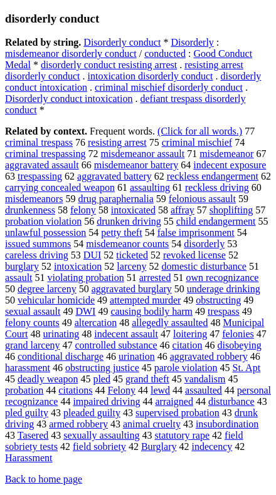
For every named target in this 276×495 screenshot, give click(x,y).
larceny (131, 266)
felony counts (32, 322)
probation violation (43, 221)
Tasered (33, 435)
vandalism (205, 379)
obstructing (218, 300)
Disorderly (192, 42)
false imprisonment (196, 232)
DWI (85, 311)
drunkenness (30, 210)
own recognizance (222, 277)
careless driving (36, 255)
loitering (190, 334)
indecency (211, 446)
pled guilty (26, 412)
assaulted (203, 390)
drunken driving (129, 221)
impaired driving (106, 401)
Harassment (29, 457)
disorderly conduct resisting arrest (109, 64)
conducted (165, 53)
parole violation (186, 367)
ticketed (132, 255)
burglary (22, 266)
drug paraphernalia (115, 198)
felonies (238, 334)
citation (187, 345)
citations (75, 390)
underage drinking (223, 288)
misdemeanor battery (136, 165)
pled (101, 379)
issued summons (38, 243)
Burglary (159, 446)
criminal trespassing (45, 153)
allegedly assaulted (170, 322)
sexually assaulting (101, 435)
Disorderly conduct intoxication (69, 98)
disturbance (231, 401)
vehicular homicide (56, 300)
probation (24, 390)
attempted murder (145, 300)
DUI (92, 255)
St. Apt (246, 367)
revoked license (194, 255)
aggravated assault (42, 165)
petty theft (121, 232)
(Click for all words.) (199, 131)
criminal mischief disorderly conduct (169, 87)
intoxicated (133, 210)
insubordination (227, 424)
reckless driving (217, 187)
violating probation (86, 277)
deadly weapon (48, 379)
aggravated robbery (209, 356)
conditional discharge (61, 356)
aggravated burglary (132, 288)
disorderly (204, 243)
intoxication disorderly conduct (150, 76)
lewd (160, 390)
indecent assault (126, 334)
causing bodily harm (151, 311)
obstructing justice (102, 367)
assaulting (150, 187)
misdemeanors (34, 198)
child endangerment (216, 221)
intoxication (78, 266)
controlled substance (116, 345)
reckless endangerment (212, 176)
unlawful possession (45, 232)
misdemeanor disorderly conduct (71, 53)
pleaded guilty (91, 412)
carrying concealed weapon (60, 187)
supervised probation (177, 412)
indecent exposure (229, 165)
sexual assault (32, 311)
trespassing (40, 176)
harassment (27, 367)
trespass (224, 311)
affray (182, 210)
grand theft (147, 379)
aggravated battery (114, 176)
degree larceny (47, 288)
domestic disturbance (204, 266)
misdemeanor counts (127, 243)
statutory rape (182, 435)
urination (137, 356)
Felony (121, 390)
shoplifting (231, 210)
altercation (96, 322)
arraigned (174, 401)
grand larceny (32, 345)
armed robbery (78, 424)
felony (83, 210)
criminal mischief (197, 142)
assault (19, 277)
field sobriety (99, 446)
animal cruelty (152, 424)
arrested (155, 277)
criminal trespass (39, 142)
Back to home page (43, 479)
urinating (61, 334)
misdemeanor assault (142, 153)
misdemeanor (226, 153)
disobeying (240, 345)
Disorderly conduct (122, 42)
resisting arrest (117, 142)
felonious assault (202, 198)
